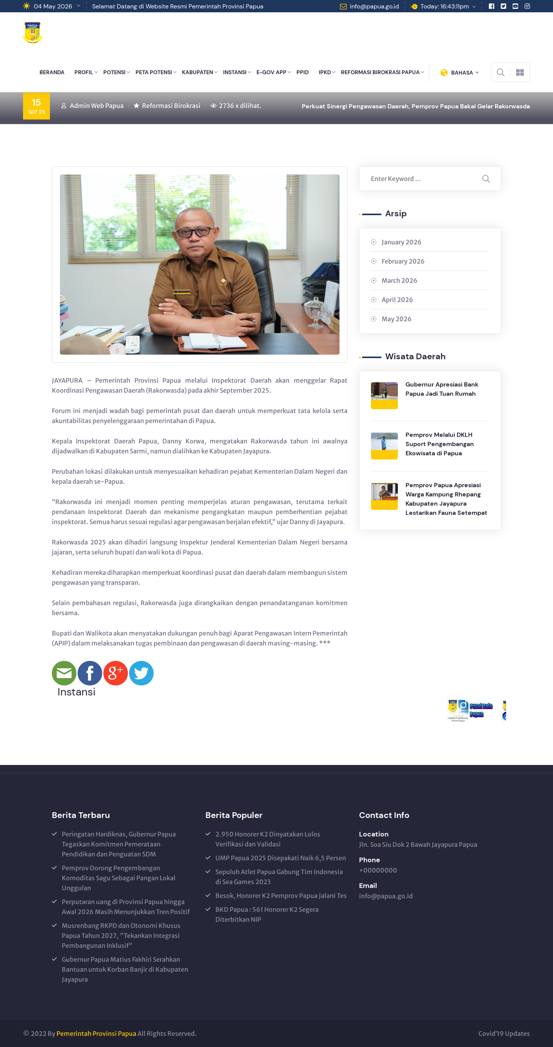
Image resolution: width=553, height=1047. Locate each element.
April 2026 (397, 300)
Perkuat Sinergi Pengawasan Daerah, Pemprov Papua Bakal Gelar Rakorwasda (416, 106)
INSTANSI (235, 72)
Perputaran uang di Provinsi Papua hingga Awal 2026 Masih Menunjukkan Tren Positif (126, 907)
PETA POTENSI (154, 72)
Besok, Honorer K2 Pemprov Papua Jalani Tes (281, 895)
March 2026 (399, 280)
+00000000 (378, 870)
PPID (302, 72)
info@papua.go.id (374, 6)
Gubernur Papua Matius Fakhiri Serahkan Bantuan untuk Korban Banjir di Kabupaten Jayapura (125, 969)
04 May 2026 (53, 6)
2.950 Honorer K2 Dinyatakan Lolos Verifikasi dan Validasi (267, 839)
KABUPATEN (197, 72)
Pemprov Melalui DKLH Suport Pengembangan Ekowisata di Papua (440, 444)
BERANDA (52, 72)
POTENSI (114, 72)
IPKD (325, 72)
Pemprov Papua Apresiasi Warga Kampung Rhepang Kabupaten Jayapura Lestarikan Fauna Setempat (446, 499)
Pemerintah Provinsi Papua (96, 1033)
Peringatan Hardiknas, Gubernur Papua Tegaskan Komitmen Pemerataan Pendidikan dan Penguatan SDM (119, 844)
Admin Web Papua (97, 106)
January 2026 (402, 242)
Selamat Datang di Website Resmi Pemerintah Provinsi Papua (177, 6)
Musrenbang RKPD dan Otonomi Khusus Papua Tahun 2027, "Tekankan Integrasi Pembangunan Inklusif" (121, 935)
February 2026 (403, 261)
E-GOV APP (271, 72)
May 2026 (397, 319)
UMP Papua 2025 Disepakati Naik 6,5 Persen (280, 858)
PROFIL (84, 72)
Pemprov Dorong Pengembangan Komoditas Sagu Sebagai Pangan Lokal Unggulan (119, 878)
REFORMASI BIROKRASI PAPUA (380, 72)
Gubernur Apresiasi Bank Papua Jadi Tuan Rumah (442, 389)
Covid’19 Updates (504, 1033)
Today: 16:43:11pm (445, 6)
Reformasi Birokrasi (171, 106)
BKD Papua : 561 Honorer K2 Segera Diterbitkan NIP (267, 914)
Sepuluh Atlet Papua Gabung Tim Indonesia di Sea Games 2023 (279, 877)
